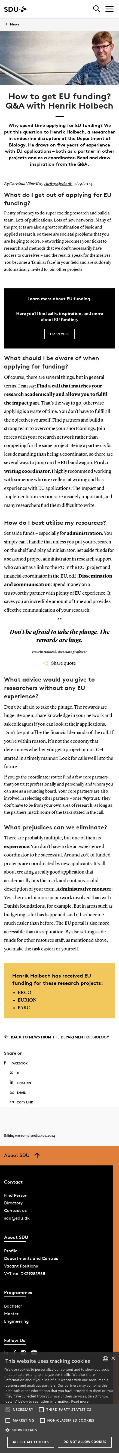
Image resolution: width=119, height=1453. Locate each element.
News (14, 24)
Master (11, 1313)
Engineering (16, 1321)
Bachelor (13, 1306)
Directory (13, 1203)
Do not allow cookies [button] (84, 1441)
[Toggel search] (96, 8)
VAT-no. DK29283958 (24, 1273)
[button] (7, 1409)
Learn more (59, 334)
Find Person (16, 1195)
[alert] (59, 1402)
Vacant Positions (21, 1266)
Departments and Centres (31, 1258)
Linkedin (20, 1082)
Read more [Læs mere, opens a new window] (80, 1401)
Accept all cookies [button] (31, 1442)
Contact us (15, 1210)
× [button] (113, 1359)
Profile (10, 1250)
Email (18, 1092)
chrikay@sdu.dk (58, 184)
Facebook (16, 1063)
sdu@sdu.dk (17, 1218)
